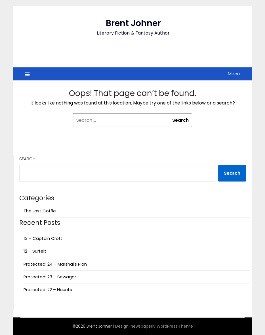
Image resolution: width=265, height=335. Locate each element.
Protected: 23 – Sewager (50, 277)
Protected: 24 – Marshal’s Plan (55, 264)
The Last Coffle (40, 211)
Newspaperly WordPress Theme (162, 326)
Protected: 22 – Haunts (48, 290)
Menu (234, 74)
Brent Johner (133, 23)
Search (27, 159)
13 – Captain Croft (43, 238)
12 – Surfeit (35, 251)
